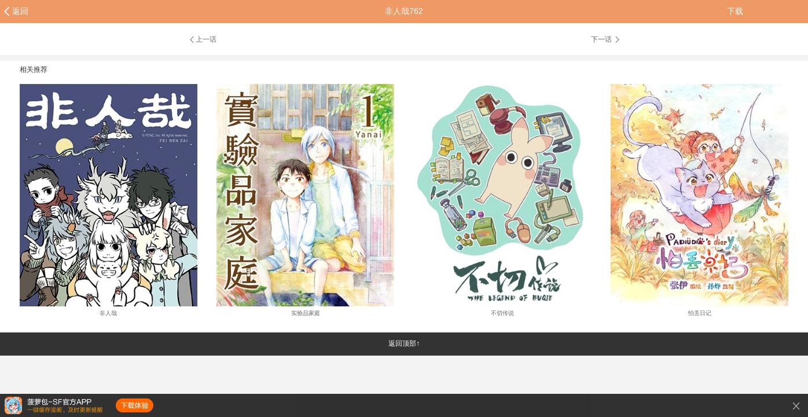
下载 (735, 11)
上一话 (202, 39)
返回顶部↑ (404, 343)
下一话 (606, 39)
